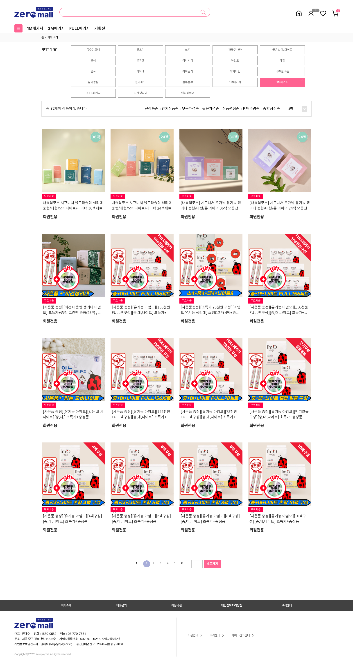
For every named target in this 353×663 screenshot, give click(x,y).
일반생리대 (140, 93)
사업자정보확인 (111, 639)
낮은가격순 (190, 109)
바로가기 (212, 564)
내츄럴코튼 (282, 71)
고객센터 (286, 605)
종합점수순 (271, 109)
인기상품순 (170, 109)
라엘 (282, 60)
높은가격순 (210, 109)
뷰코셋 (140, 60)
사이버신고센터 (240, 635)
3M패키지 (56, 28)
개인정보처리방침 (231, 605)
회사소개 (66, 605)
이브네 (140, 71)
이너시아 (187, 60)
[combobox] (297, 109)
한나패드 (140, 82)
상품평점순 (230, 109)
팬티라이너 (188, 93)
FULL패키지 (79, 28)
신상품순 (151, 109)
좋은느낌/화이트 (282, 50)
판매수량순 (251, 109)
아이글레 (187, 71)
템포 (93, 71)
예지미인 (235, 71)
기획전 (99, 28)
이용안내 (193, 635)
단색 (93, 60)
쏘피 (187, 50)
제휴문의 (121, 605)
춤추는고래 (93, 50)
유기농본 (93, 82)
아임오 (235, 60)
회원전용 (50, 217)
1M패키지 (35, 28)
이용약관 (176, 605)
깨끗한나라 (235, 50)
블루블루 (187, 82)
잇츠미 (140, 50)
